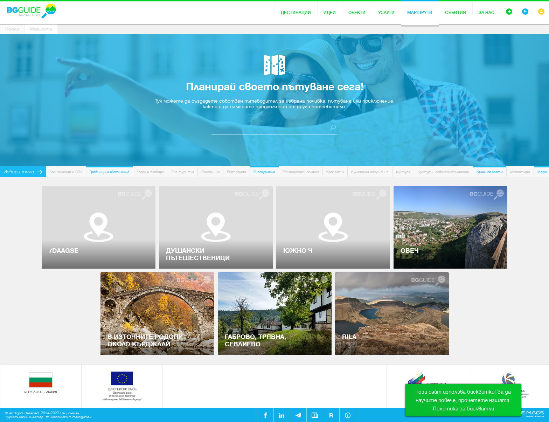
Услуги (386, 12)
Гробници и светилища (109, 172)
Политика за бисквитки (463, 409)
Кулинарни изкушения (370, 172)
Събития (455, 12)
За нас (486, 12)
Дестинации (296, 12)
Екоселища (210, 172)
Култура (403, 172)
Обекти (357, 12)
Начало (12, 29)
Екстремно (236, 172)
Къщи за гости (490, 172)
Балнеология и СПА (65, 172)
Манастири (520, 172)
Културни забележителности (443, 172)
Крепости (335, 172)
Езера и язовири (150, 172)
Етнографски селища (301, 172)
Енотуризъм (264, 172)
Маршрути (419, 12)
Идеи (330, 12)
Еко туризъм (183, 172)
